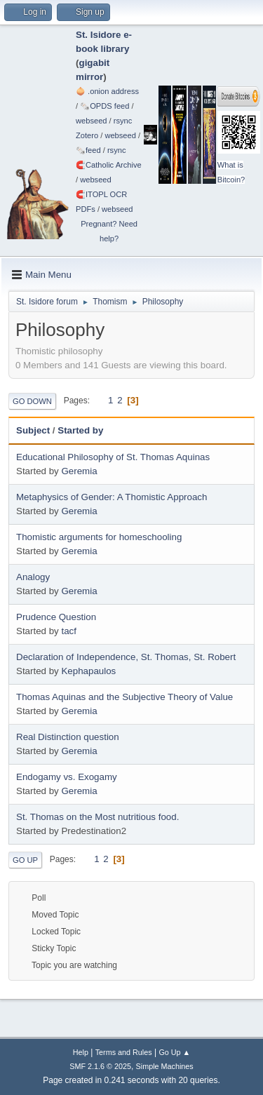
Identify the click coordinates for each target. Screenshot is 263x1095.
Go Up (25, 860)
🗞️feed (88, 150)
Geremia (79, 471)
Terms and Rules (123, 1052)
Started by (80, 430)
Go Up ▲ (174, 1052)
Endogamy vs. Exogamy (66, 777)
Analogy (33, 577)
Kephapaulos (88, 671)
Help (80, 1052)
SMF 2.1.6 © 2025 (100, 1066)
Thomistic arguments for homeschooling (99, 537)
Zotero (87, 135)
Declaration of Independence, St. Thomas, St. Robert (126, 657)
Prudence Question (56, 617)
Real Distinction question (67, 737)
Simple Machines (165, 1066)
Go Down (32, 401)
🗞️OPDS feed (104, 106)
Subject (33, 430)
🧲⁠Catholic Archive (109, 165)
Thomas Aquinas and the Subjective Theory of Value (124, 697)
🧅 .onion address (107, 91)
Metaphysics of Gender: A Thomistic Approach (111, 497)
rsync (123, 120)
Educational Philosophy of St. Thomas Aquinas (113, 457)
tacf (68, 631)
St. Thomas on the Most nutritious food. (97, 817)
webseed (91, 120)
